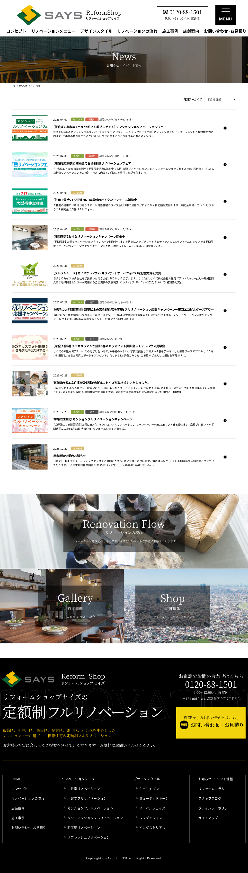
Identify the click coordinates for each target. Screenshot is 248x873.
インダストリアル (152, 827)
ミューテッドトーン (154, 798)
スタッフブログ (209, 798)
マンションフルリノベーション (90, 808)
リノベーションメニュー (53, 31)
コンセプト (16, 31)
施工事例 (170, 31)
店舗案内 (191, 31)
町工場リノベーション (83, 827)
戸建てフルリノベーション (87, 798)
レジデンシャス (150, 817)
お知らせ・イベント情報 (215, 778)
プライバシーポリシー (214, 808)
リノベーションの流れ (137, 31)
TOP (14, 85)
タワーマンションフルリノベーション (95, 817)
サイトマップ (208, 817)
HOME (16, 778)
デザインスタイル (96, 31)
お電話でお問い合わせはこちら (211, 681)
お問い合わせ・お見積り (225, 31)
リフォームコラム (211, 788)
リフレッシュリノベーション (88, 837)
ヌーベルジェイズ (152, 808)
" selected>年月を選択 (220, 99)
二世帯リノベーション (83, 788)
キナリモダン (149, 788)
